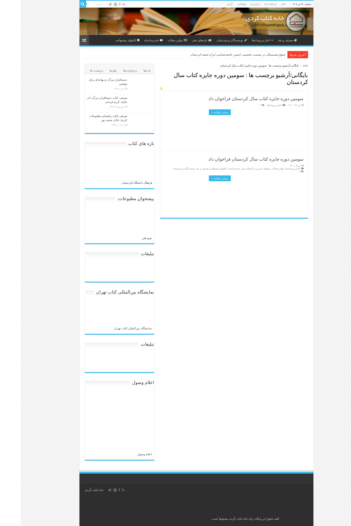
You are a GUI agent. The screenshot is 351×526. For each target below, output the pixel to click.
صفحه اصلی (284, 39)
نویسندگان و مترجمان (211, 40)
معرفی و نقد (266, 40)
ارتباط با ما (250, 4)
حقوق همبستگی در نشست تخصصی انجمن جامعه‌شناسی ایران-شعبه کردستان (217, 54)
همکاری (220, 4)
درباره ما (234, 4)
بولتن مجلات (156, 40)
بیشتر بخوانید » (199, 112)
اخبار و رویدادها (241, 40)
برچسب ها (75, 70)
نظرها (92, 70)
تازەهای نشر (181, 40)
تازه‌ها (126, 70)
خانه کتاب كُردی (73, 490)
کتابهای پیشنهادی (106, 40)
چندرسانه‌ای (132, 40)
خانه (262, 4)
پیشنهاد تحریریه (242, 168)
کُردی (209, 4)
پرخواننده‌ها (109, 70)
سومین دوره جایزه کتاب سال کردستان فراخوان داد (235, 98)
